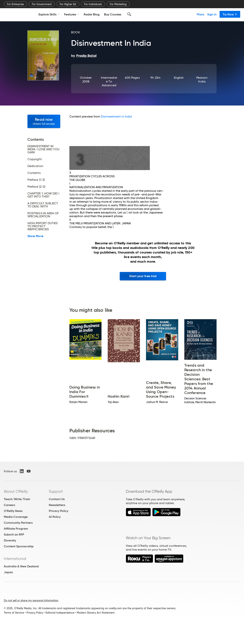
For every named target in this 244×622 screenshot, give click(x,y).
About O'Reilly (16, 491)
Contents (34, 172)
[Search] (129, 14)
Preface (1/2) (36, 179)
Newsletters (57, 505)
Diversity (10, 540)
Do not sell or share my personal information (31, 600)
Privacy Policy (58, 511)
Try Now (230, 14)
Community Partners (18, 523)
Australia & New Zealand (21, 566)
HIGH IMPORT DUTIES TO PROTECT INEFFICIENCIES (42, 226)
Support (56, 491)
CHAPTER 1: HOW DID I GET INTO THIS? (43, 195)
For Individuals (93, 4)
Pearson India (202, 79)
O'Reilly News (13, 511)
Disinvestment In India (116, 116)
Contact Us (57, 499)
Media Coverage (16, 517)
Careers (9, 505)
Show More (35, 236)
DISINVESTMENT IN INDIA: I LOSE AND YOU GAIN (43, 149)
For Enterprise (15, 4)
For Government (42, 4)
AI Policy (55, 517)
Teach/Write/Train (17, 499)
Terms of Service (14, 612)
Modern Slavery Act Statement (96, 612)
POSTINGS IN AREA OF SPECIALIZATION (43, 215)
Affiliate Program (16, 529)
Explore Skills (49, 14)
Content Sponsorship (19, 546)
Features (71, 14)
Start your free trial (143, 276)
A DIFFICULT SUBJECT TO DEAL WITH (42, 205)
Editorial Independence (60, 612)
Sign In (212, 14)
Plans (200, 14)
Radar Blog (92, 14)
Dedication (35, 166)
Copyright (34, 159)
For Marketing (118, 4)
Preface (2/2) (36, 186)
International (15, 558)
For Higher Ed (68, 4)
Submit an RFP (14, 534)
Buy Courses (112, 14)
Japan (8, 572)
